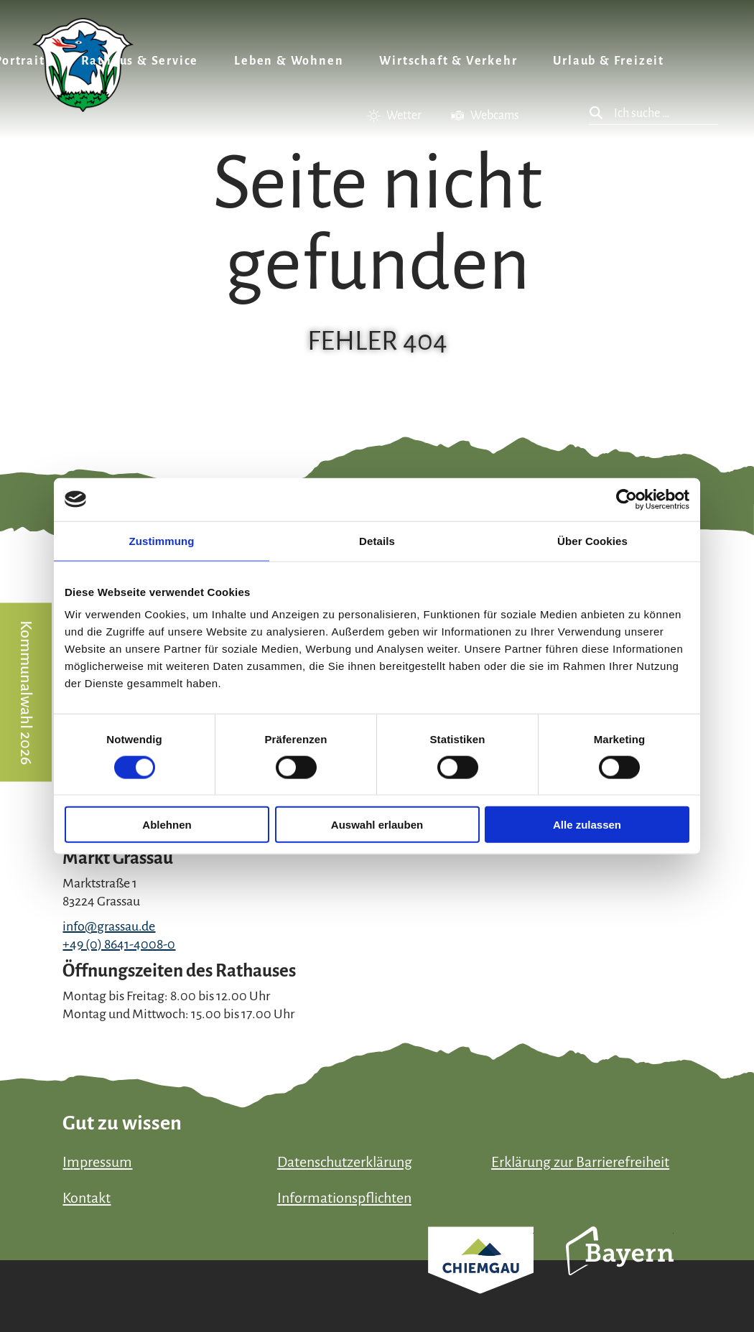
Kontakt (86, 1198)
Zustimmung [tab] (162, 540)
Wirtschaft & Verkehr (448, 61)
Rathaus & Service (140, 61)
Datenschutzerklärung (344, 1162)
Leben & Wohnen (288, 61)
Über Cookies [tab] (592, 540)
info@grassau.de (108, 926)
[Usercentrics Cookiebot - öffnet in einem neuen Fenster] (626, 499)
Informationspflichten (344, 1198)
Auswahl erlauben (377, 825)
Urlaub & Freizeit (608, 61)
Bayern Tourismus (620, 1270)
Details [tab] (377, 540)
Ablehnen (166, 825)
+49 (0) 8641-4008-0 (118, 944)
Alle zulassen (587, 825)
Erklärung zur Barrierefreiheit (580, 1162)
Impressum (97, 1162)
